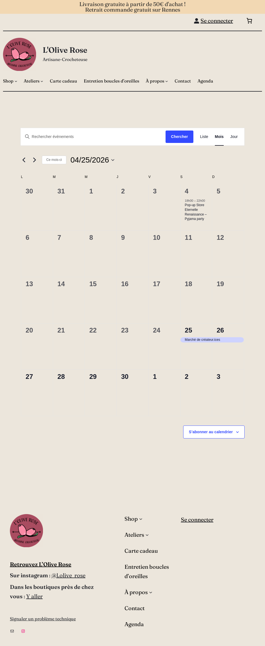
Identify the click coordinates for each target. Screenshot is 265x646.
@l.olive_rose (68, 575)
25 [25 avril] (188, 330)
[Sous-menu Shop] (16, 81)
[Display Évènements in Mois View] (219, 136)
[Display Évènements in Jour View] (234, 136)
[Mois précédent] (23, 160)
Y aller (34, 596)
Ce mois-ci (54, 160)
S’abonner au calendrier (211, 432)
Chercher (179, 136)
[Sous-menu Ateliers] (41, 81)
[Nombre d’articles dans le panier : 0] (249, 21)
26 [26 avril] (220, 330)
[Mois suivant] (34, 160)
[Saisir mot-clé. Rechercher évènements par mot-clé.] (93, 136)
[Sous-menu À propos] (166, 81)
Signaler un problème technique (43, 618)
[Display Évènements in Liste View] (204, 136)
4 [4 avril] (186, 191)
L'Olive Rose (65, 50)
